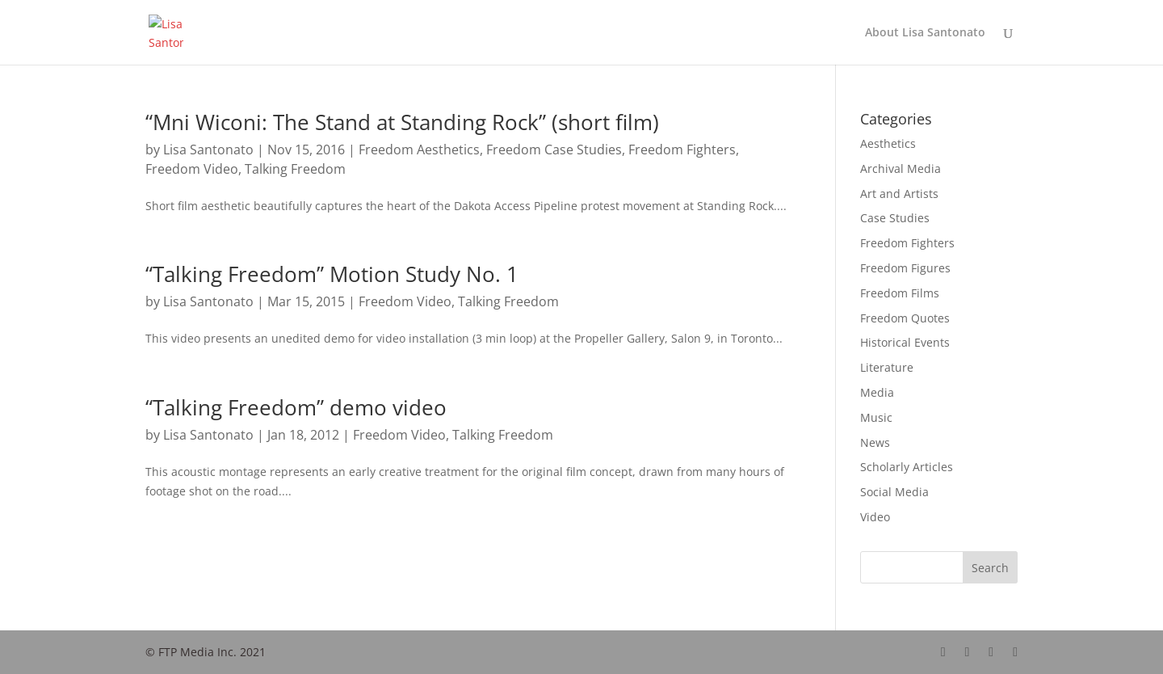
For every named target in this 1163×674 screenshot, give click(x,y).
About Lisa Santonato (925, 33)
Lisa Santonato (208, 149)
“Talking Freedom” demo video (296, 407)
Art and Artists (899, 193)
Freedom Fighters (682, 149)
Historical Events (905, 342)
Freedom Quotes (905, 318)
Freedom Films (899, 293)
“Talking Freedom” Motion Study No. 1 (332, 274)
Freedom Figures (905, 268)
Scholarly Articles (906, 466)
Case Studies (895, 217)
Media (877, 392)
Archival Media (900, 168)
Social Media (894, 491)
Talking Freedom (295, 169)
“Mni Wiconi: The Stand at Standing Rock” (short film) (402, 122)
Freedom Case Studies (554, 149)
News (875, 442)
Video (875, 516)
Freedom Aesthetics (419, 149)
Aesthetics (888, 143)
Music (876, 417)
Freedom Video (191, 169)
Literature (886, 367)
